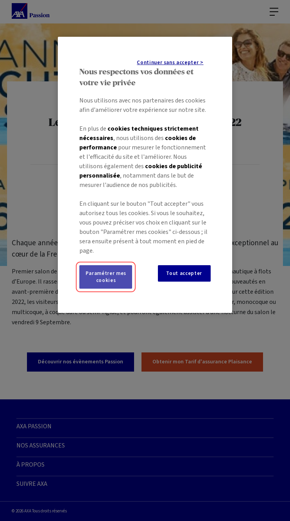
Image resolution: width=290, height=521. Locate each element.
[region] (145, 175)
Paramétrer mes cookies (106, 277)
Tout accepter (184, 273)
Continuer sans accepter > (170, 62)
